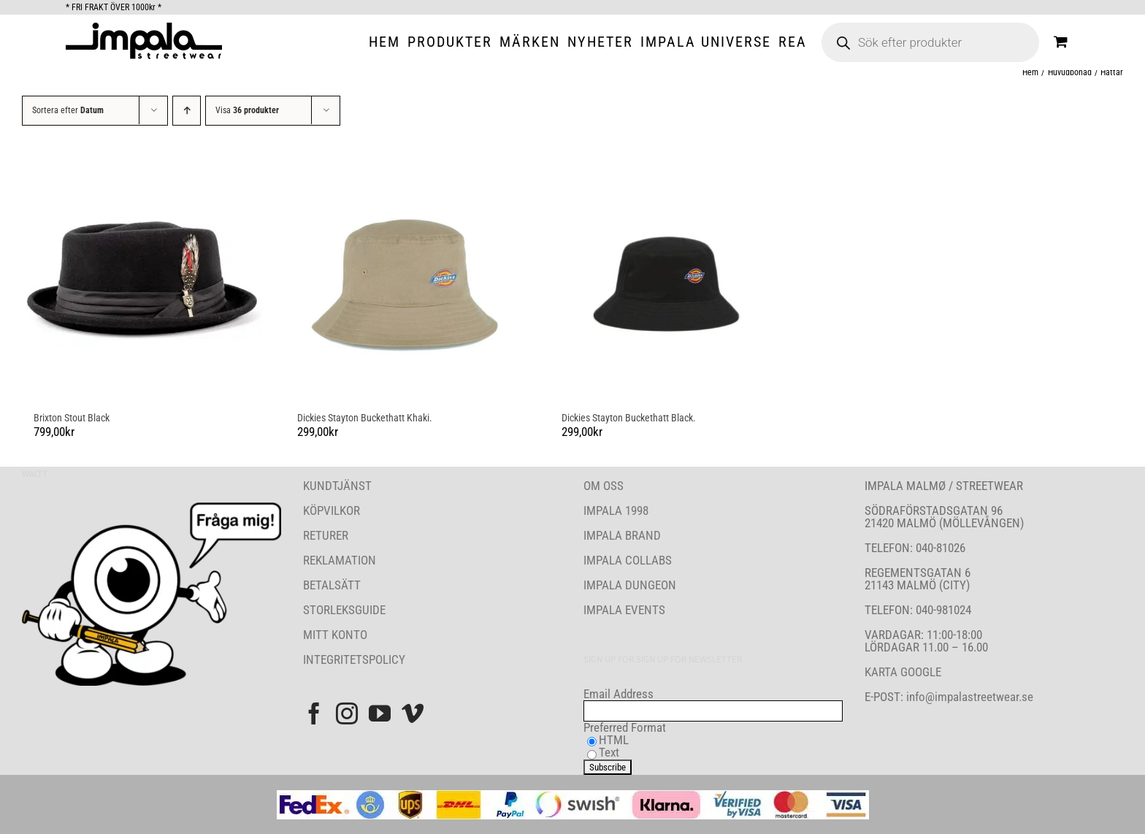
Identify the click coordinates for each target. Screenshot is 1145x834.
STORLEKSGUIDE (344, 609)
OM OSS (603, 485)
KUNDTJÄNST (337, 485)
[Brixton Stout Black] (143, 276)
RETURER (325, 535)
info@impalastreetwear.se (968, 696)
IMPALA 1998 (615, 510)
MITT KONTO (335, 634)
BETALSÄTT (332, 585)
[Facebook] (314, 713)
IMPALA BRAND (622, 535)
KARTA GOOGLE (903, 672)
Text (609, 752)
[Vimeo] (413, 713)
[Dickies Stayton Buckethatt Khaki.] (406, 276)
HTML (614, 739)
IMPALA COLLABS (627, 560)
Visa (247, 110)
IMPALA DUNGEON (629, 585)
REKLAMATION (339, 560)
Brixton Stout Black (72, 418)
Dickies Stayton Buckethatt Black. (629, 418)
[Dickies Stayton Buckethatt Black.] (671, 276)
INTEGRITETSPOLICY (354, 659)
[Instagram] (347, 713)
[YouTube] (380, 713)
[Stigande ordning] (186, 111)
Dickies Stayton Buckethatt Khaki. (364, 418)
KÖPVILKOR (331, 510)
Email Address (618, 693)
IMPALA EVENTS (624, 609)
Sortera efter (68, 110)
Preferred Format (624, 727)
